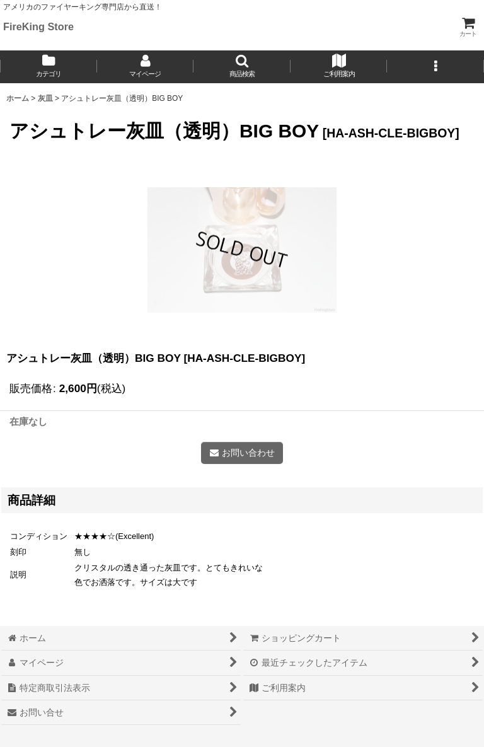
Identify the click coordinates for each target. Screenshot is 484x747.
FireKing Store (38, 26)
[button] (242, 66)
